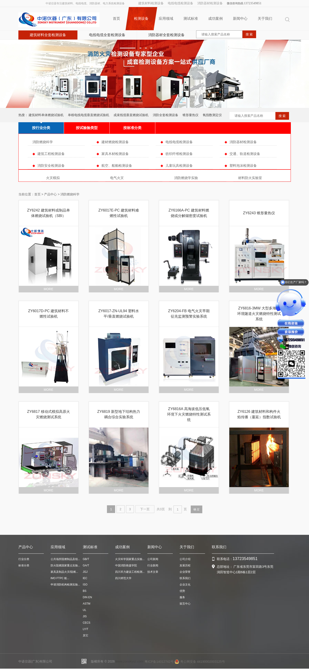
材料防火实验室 (250, 178)
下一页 (145, 509)
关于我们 (265, 18)
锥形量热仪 (190, 115)
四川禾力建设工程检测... (130, 571)
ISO (85, 584)
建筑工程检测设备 (51, 154)
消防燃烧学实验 (186, 178)
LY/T (85, 629)
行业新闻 (152, 565)
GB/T (86, 559)
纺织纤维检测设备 (179, 154)
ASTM (86, 603)
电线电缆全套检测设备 (107, 35)
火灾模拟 (53, 178)
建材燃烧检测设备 (115, 142)
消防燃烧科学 (42, 142)
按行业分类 (41, 128)
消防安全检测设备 (51, 165)
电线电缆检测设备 (180, 3)
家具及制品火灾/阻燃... (64, 571)
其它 (85, 635)
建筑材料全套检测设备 (48, 35)
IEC (85, 578)
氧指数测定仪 (212, 115)
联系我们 (185, 578)
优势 (182, 591)
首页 (116, 18)
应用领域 (166, 18)
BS (85, 591)
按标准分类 (132, 128)
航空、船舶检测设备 (116, 165)
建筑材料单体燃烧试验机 (46, 115)
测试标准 (190, 18)
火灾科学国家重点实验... (130, 559)
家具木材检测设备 (115, 154)
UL (84, 610)
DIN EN (87, 597)
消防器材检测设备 (210, 3)
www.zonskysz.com (129, 661)
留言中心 (185, 603)
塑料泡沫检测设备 (243, 165)
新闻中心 (240, 18)
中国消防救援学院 (126, 565)
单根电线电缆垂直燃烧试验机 (88, 115)
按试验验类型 (87, 128)
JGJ (85, 571)
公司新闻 (152, 559)
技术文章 (152, 571)
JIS (85, 616)
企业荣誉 (185, 571)
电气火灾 (117, 178)
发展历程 (185, 565)
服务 (182, 597)
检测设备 (141, 18)
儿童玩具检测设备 (179, 165)
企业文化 (185, 584)
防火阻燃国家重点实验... (65, 565)
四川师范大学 (123, 578)
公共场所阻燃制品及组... (65, 559)
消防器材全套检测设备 (166, 35)
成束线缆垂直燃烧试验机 (131, 115)
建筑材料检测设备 (151, 3)
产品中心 (50, 194)
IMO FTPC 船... (60, 578)
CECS (86, 622)
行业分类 (23, 559)
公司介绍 (185, 559)
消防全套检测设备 (165, 115)
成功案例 (215, 18)
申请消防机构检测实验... (65, 584)
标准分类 (23, 565)
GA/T (86, 565)
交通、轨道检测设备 (245, 154)
